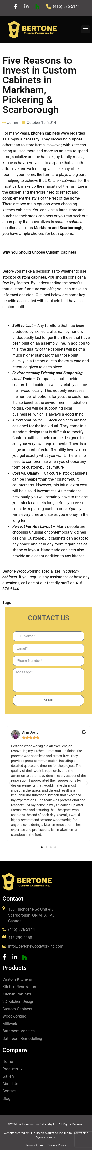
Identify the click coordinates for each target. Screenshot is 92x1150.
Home (7, 1061)
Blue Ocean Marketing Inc (46, 1133)
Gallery (8, 1076)
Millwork (9, 1023)
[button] (85, 29)
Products (12, 1069)
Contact (9, 1091)
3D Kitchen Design (18, 1001)
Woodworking (14, 1016)
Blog (6, 1098)
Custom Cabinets (17, 1009)
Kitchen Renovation (19, 986)
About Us (10, 1083)
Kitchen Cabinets (17, 994)
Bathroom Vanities (18, 1031)
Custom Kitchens (17, 979)
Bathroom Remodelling (22, 1038)
